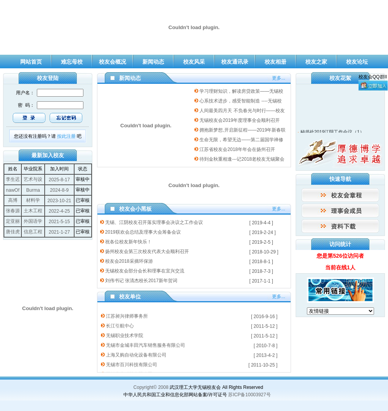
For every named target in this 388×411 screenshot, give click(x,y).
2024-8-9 (59, 190)
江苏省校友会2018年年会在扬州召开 (237, 149)
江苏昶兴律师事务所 (127, 314)
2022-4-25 (59, 211)
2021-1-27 (59, 232)
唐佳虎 (13, 231)
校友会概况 (112, 62)
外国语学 (33, 221)
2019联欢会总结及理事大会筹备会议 (143, 232)
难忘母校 (72, 62)
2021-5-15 (59, 221)
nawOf (12, 190)
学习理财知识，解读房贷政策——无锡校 (241, 91)
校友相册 (275, 62)
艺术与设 (33, 179)
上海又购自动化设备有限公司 (136, 353)
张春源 (13, 210)
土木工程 (33, 210)
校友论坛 (357, 62)
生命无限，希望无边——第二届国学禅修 (241, 139)
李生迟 (13, 179)
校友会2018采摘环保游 (129, 261)
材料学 (33, 200)
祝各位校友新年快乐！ (128, 242)
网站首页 (31, 62)
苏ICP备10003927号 (249, 394)
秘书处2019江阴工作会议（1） (332, 132)
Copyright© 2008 (150, 387)
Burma (33, 190)
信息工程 (33, 231)
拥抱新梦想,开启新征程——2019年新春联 (242, 130)
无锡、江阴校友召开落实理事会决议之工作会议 (154, 222)
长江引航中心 (120, 324)
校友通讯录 (234, 62)
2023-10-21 (59, 200)
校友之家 (316, 62)
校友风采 (194, 62)
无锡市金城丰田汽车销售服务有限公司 (145, 343)
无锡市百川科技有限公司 (131, 363)
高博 (12, 200)
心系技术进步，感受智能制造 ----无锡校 (240, 101)
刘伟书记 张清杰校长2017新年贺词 (141, 280)
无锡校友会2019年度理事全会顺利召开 (239, 120)
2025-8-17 (59, 179)
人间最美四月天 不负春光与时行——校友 (241, 110)
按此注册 (66, 136)
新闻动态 (153, 62)
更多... (278, 78)
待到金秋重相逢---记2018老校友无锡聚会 (241, 159)
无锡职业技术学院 (124, 333)
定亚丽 (13, 221)
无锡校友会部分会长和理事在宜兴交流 (144, 271)
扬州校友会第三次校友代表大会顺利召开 (147, 251)
